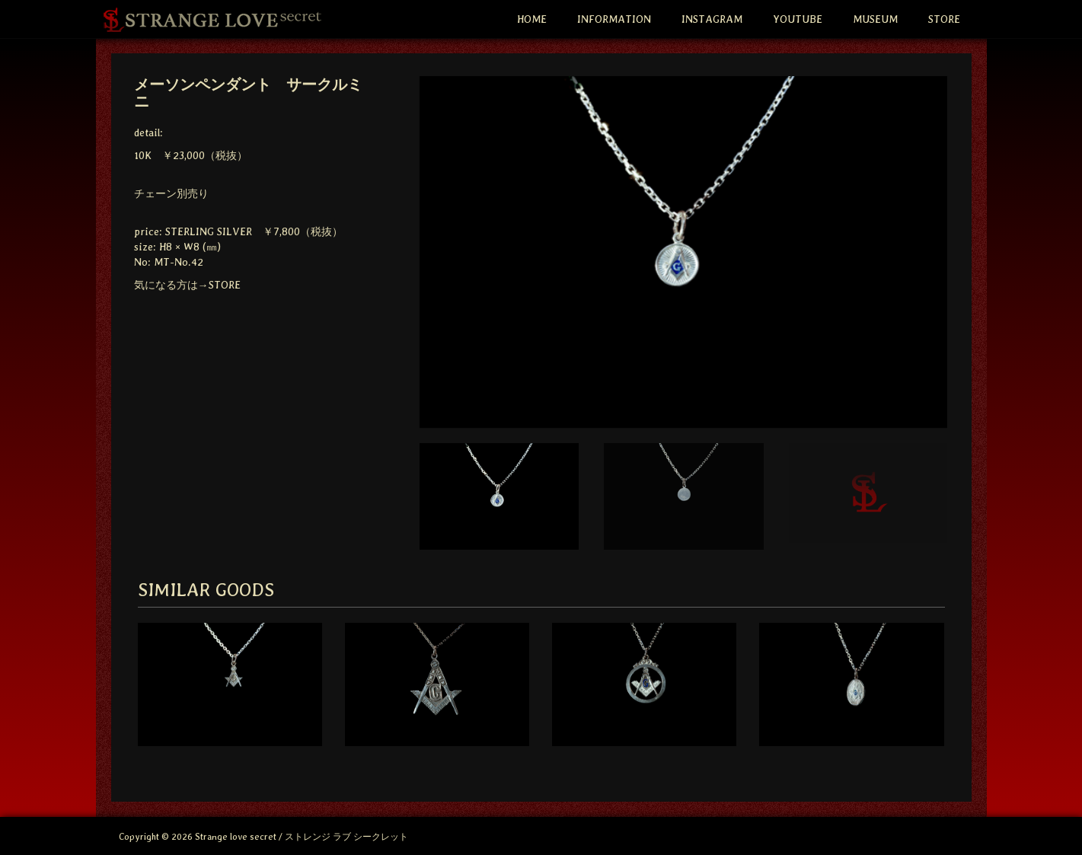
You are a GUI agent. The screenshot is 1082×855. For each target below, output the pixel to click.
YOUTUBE (797, 19)
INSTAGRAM (711, 19)
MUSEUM (875, 19)
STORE (944, 19)
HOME (532, 19)
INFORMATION (614, 19)
